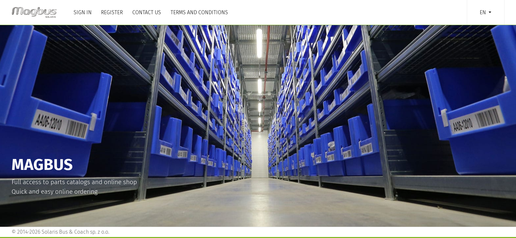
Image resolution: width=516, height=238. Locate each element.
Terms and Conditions (199, 12)
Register (112, 12)
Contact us (146, 12)
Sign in (83, 12)
